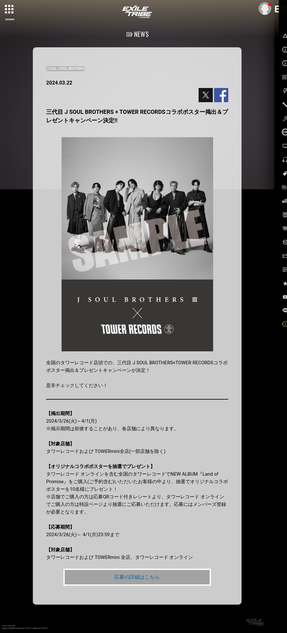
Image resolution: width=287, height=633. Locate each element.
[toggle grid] (10, 10)
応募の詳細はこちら (137, 577)
